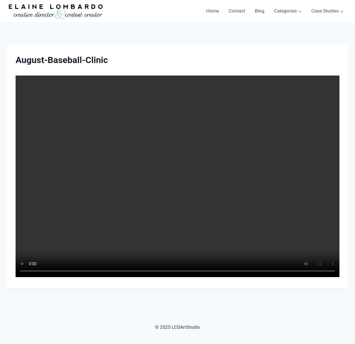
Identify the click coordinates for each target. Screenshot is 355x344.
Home (212, 11)
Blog (259, 11)
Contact (237, 11)
